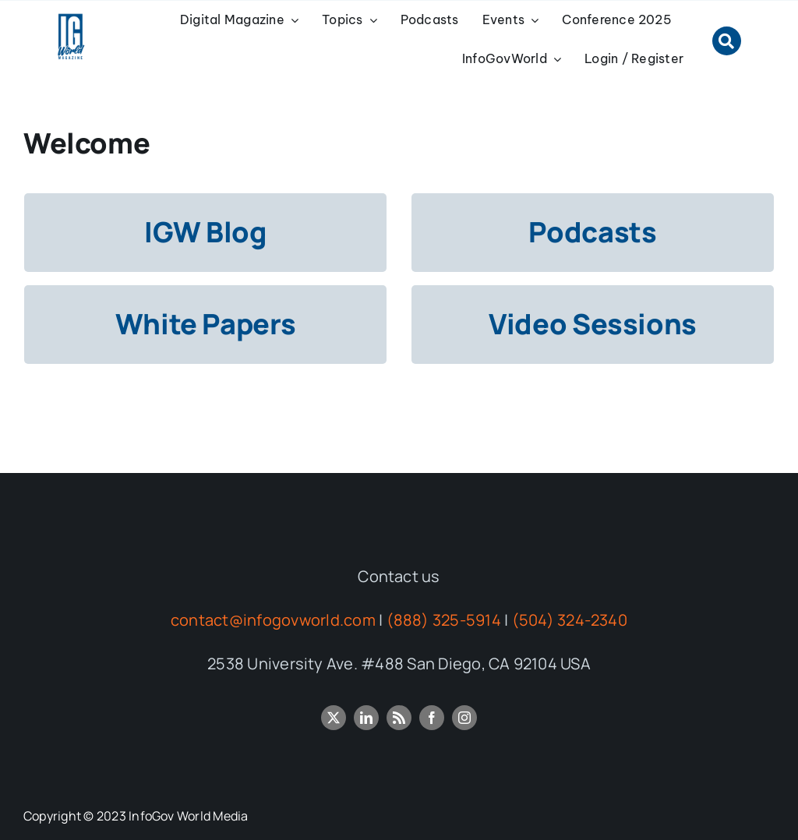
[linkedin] (366, 717)
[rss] (399, 717)
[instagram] (464, 717)
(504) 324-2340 (569, 619)
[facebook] (431, 717)
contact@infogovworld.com (273, 619)
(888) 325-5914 (444, 619)
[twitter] (333, 717)
